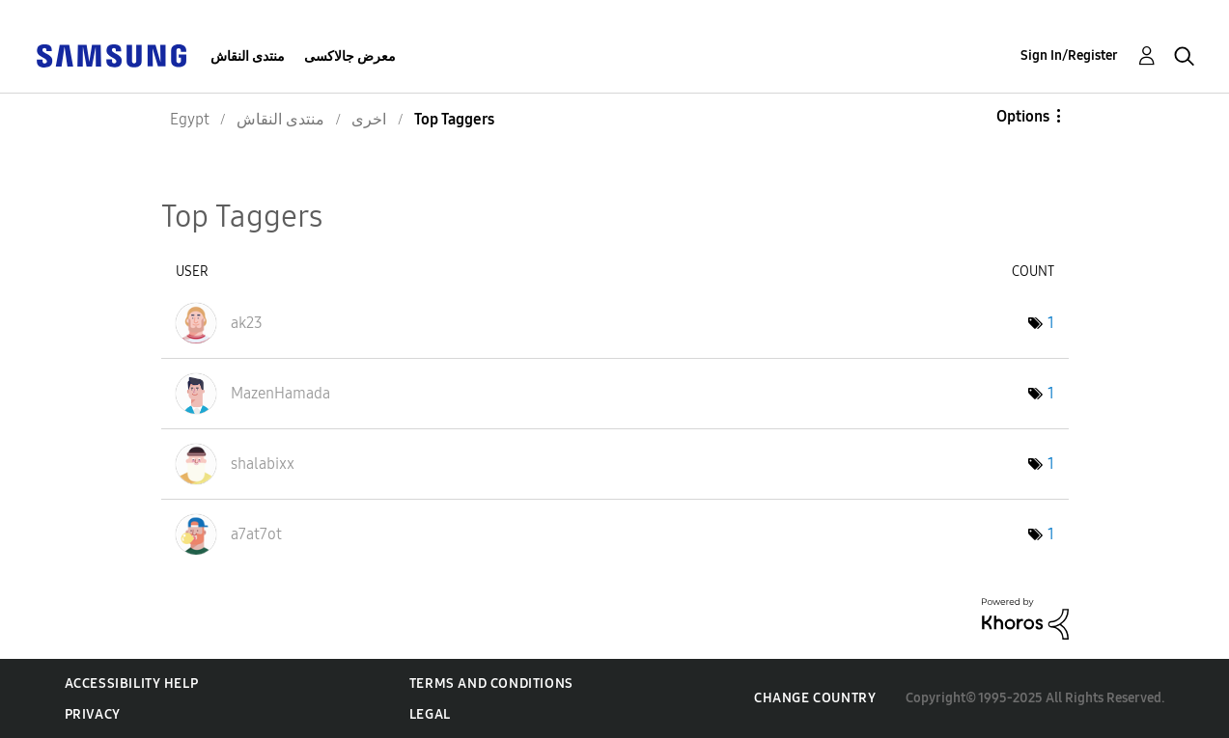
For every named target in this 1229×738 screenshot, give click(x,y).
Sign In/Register (1069, 55)
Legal (430, 714)
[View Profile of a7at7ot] (256, 534)
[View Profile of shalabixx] (262, 463)
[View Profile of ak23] (247, 323)
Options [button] (1022, 116)
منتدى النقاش (247, 56)
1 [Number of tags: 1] (1050, 323)
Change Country (815, 698)
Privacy (93, 714)
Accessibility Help (132, 683)
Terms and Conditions (491, 683)
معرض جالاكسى (350, 56)
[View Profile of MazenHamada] (280, 393)
